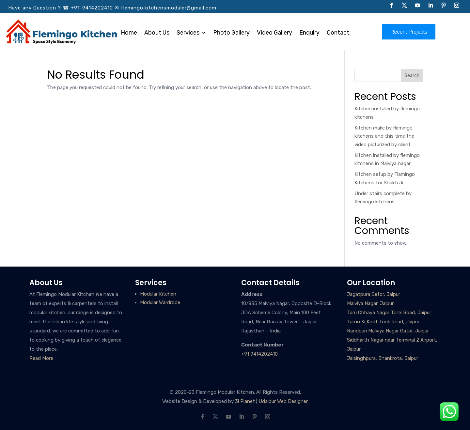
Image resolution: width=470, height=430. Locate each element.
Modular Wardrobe (160, 302)
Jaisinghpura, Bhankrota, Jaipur (382, 358)
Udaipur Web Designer (283, 401)
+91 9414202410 (259, 354)
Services (188, 33)
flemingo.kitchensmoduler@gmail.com (168, 8)
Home (129, 33)
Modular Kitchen (158, 294)
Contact (338, 33)
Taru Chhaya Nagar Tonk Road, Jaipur (389, 312)
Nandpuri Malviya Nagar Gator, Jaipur (388, 331)
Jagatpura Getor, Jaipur (373, 294)
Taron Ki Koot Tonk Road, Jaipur (383, 322)
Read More (41, 358)
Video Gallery (274, 33)
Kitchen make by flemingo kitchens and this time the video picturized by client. (384, 136)
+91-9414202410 (92, 8)
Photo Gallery (231, 33)
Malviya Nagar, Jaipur (370, 303)
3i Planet (245, 401)
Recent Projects (408, 32)
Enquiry (309, 33)
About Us (156, 33)
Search (411, 75)
